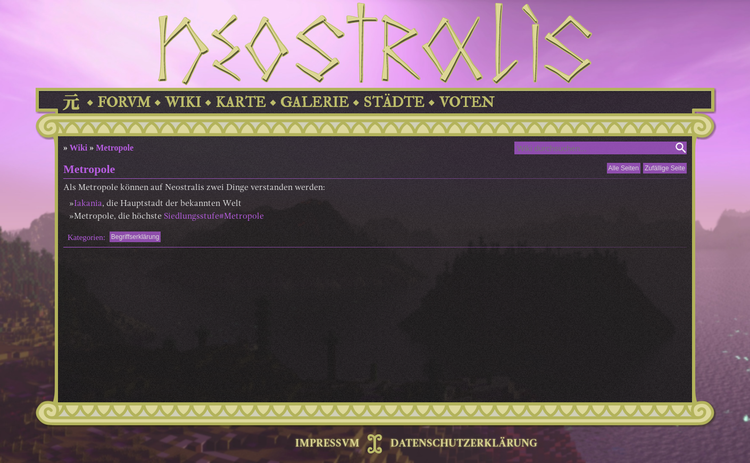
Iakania (88, 204)
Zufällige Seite (665, 168)
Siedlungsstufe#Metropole (214, 216)
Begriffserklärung (135, 237)
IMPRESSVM (327, 444)
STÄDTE (393, 102)
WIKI (183, 102)
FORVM (124, 102)
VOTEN (466, 102)
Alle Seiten (624, 168)
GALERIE (314, 102)
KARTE (240, 102)
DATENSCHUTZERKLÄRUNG (463, 444)
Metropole (115, 147)
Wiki (79, 147)
